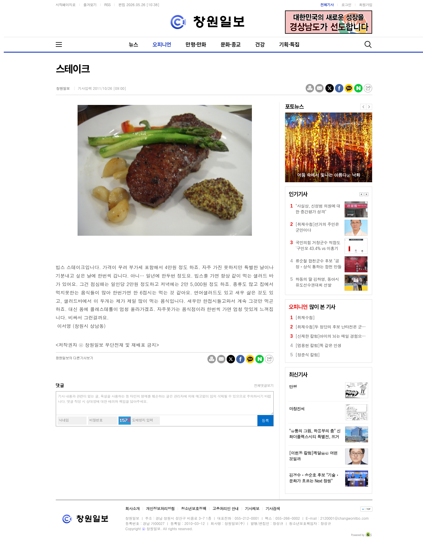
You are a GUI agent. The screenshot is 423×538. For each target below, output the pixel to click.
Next (366, 194)
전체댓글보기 (264, 385)
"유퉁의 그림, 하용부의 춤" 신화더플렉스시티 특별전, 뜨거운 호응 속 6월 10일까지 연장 (314, 436)
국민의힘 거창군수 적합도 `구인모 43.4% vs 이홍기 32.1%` (317, 245)
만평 (293, 386)
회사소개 (133, 508)
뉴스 (133, 44)
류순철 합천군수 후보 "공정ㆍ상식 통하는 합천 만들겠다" (318, 263)
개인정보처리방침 (160, 508)
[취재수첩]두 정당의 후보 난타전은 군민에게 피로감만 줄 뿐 (347, 327)
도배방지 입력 (142, 419)
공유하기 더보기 (367, 88)
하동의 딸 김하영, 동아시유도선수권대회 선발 (317, 282)
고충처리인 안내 (225, 508)
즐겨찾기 (90, 4)
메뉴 (63, 44)
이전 (363, 107)
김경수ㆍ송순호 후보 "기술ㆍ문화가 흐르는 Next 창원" (314, 478)
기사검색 (273, 508)
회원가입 (365, 4)
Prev (361, 194)
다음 (369, 107)
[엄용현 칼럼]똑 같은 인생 (318, 345)
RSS (107, 4)
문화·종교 (231, 44)
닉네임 (64, 419)
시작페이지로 (66, 4)
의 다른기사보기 (74, 357)
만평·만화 (196, 44)
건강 (259, 44)
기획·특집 (289, 44)
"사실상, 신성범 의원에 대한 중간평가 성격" (317, 209)
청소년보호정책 (193, 508)
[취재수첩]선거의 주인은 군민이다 (317, 227)
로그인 (346, 4)
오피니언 (162, 44)
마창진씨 (296, 409)
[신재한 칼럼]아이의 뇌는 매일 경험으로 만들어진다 (340, 336)
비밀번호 (96, 419)
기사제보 (252, 508)
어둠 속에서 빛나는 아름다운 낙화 (328, 175)
